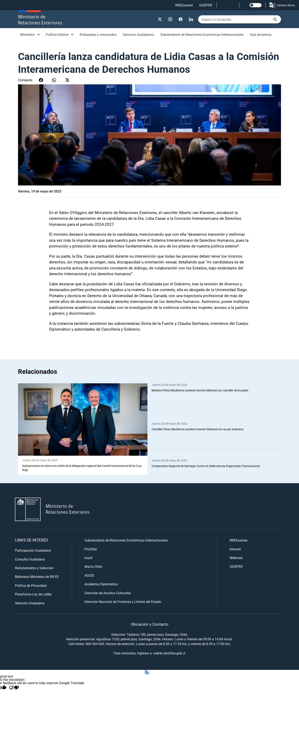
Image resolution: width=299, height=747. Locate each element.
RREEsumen (184, 5)
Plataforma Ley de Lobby (33, 594)
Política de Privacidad (31, 585)
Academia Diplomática (101, 584)
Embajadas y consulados (98, 34)
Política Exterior (57, 34)
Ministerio (27, 34)
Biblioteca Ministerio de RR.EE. (37, 577)
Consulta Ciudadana (30, 559)
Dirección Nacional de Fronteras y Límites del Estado (122, 601)
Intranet (235, 549)
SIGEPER (205, 5)
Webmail (236, 558)
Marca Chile (93, 566)
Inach (88, 558)
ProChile (90, 549)
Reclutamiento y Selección (34, 568)
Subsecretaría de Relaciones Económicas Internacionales (202, 34)
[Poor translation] (14, 688)
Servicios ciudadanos (138, 34)
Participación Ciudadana (33, 550)
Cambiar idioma (282, 5)
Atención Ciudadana (30, 603)
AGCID (89, 575)
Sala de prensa (260, 34)
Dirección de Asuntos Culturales (107, 593)
